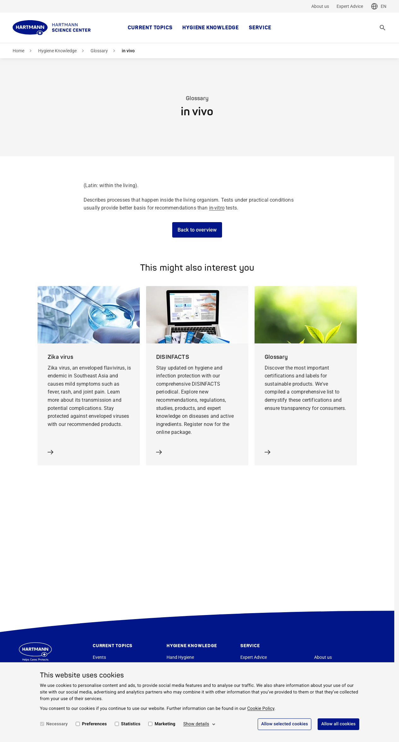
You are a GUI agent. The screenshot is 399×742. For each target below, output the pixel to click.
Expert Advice (350, 6)
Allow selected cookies (284, 724)
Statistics (131, 724)
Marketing (165, 724)
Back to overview (197, 230)
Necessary (57, 724)
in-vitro (217, 208)
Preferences (94, 724)
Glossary (99, 50)
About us (320, 6)
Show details (196, 724)
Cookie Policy (260, 708)
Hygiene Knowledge (210, 28)
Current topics (150, 28)
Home (18, 50)
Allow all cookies (338, 724)
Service (260, 28)
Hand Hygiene (180, 657)
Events (99, 657)
